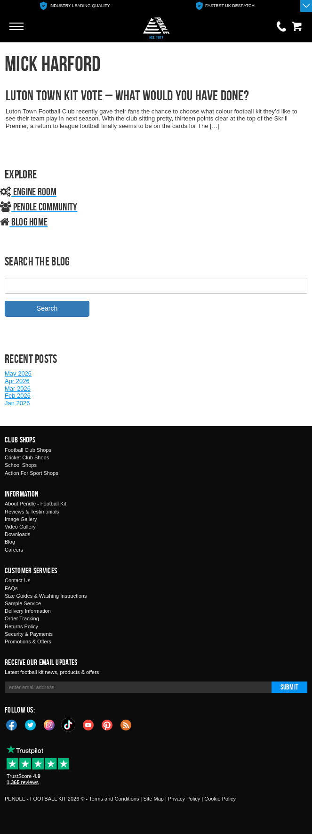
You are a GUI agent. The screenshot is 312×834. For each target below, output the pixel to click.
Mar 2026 (18, 388)
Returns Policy (21, 626)
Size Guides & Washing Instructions (46, 596)
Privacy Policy (184, 799)
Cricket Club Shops (27, 457)
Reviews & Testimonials (32, 511)
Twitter (31, 724)
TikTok (68, 725)
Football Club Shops (28, 450)
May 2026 (18, 373)
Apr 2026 (17, 381)
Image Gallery (21, 519)
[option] (75, 6)
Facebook (12, 724)
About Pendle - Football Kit (35, 503)
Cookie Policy (220, 799)
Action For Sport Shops (31, 473)
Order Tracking (22, 618)
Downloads (17, 534)
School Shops (21, 465)
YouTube (88, 724)
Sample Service (23, 603)
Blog (10, 542)
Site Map (153, 799)
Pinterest (107, 724)
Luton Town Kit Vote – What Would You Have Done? (127, 95)
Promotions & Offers (28, 641)
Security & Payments (29, 634)
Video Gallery (20, 526)
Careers (14, 550)
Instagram (49, 724)
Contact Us (17, 580)
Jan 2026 (17, 403)
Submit (289, 687)
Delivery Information (28, 611)
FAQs (11, 588)
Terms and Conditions (114, 799)
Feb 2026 (18, 395)
